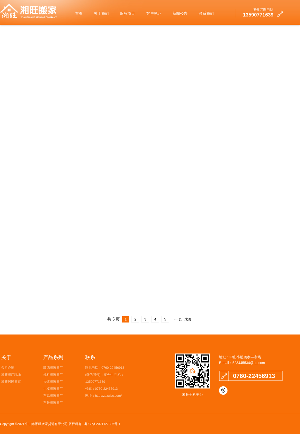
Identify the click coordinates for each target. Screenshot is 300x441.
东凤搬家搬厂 (53, 396)
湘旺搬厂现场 (11, 374)
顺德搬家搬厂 (53, 368)
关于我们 (101, 13)
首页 (78, 13)
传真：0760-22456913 (101, 388)
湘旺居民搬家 (11, 382)
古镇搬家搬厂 (53, 382)
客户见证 (153, 13)
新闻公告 (180, 13)
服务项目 (127, 13)
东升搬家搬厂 (53, 402)
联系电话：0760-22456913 (104, 368)
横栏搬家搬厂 (53, 374)
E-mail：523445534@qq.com (242, 363)
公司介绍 (7, 368)
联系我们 (206, 13)
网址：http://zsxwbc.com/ (103, 396)
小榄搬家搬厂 (53, 388)
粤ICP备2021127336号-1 (102, 424)
